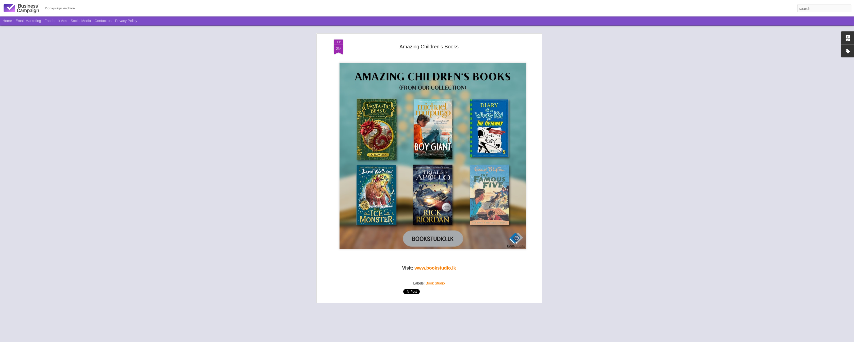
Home (7, 21)
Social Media (81, 21)
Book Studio (435, 281)
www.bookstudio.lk (435, 266)
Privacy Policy (126, 21)
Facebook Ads (56, 21)
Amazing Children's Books (429, 44)
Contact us (102, 21)
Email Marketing (28, 21)
